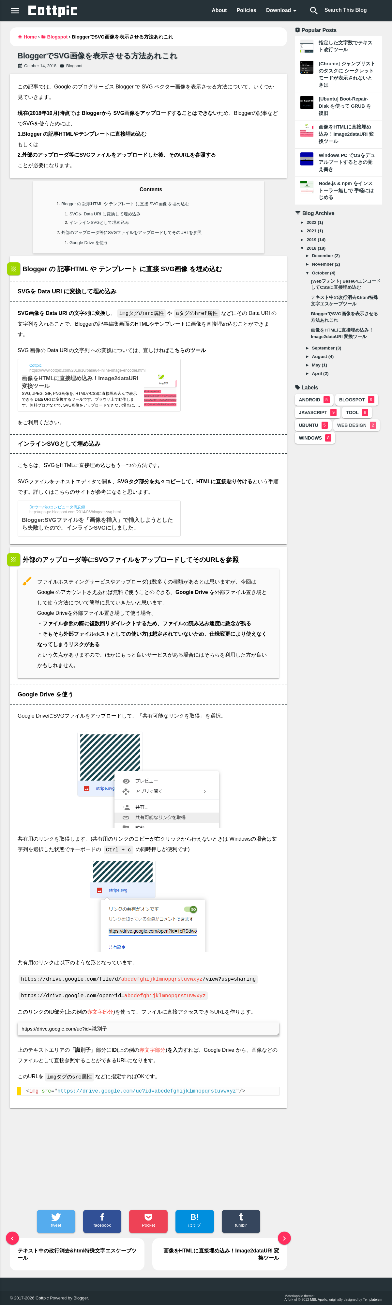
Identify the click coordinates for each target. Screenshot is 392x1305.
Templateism (372, 1300)
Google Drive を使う (88, 242)
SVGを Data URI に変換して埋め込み (105, 213)
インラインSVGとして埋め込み (99, 222)
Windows (315, 438)
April (317, 373)
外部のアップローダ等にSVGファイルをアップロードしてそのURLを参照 (131, 232)
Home (30, 36)
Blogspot (57, 36)
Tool (357, 412)
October (320, 273)
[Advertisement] (148, 1159)
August (319, 356)
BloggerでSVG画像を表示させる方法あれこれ (97, 56)
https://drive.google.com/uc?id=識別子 (148, 1028)
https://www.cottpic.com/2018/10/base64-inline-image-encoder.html (87, 370)
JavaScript (318, 412)
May (316, 365)
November (323, 264)
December (322, 255)
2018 (311, 248)
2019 (311, 239)
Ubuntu (313, 425)
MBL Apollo (318, 1300)
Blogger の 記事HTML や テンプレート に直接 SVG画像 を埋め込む (125, 203)
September (323, 348)
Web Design (356, 425)
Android (314, 399)
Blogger (80, 1298)
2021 (311, 230)
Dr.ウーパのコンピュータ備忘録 (57, 507)
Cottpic (35, 365)
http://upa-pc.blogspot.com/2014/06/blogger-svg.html (75, 512)
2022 (311, 222)
